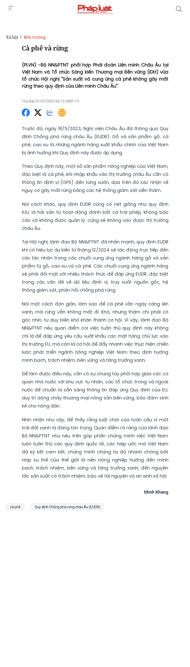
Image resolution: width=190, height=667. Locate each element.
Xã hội (12, 37)
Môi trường (35, 37)
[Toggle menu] (11, 8)
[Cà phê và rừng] (95, 9)
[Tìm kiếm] (179, 9)
